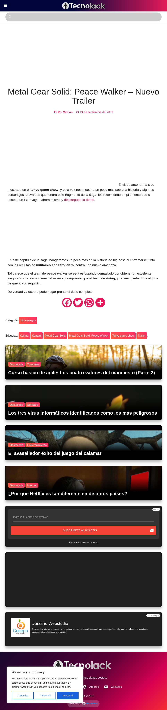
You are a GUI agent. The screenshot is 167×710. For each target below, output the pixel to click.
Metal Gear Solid (55, 335)
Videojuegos (28, 320)
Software (32, 404)
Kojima (24, 335)
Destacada (16, 364)
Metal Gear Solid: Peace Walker (89, 335)
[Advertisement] (83, 55)
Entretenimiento (37, 444)
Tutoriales (33, 364)
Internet (32, 485)
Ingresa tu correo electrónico (30, 517)
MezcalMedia (90, 703)
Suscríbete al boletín (108, 530)
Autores (91, 687)
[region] (45, 685)
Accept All (68, 695)
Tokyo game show (123, 335)
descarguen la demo (79, 200)
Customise (22, 695)
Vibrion (68, 112)
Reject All (45, 695)
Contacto (113, 687)
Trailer (142, 335)
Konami (36, 335)
